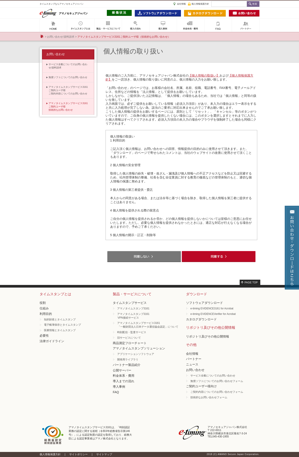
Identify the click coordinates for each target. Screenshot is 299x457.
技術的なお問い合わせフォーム (208, 397)
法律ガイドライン (52, 341)
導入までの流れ (123, 381)
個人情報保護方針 (200, 4)
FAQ (218, 25)
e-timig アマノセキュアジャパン (64, 13)
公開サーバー (122, 370)
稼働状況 (119, 12)
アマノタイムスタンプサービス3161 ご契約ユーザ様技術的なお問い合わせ (68, 106)
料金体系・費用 (123, 375)
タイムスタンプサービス (130, 303)
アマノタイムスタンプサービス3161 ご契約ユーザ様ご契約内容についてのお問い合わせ (68, 90)
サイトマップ (104, 454)
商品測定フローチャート (130, 343)
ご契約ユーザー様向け (201, 386)
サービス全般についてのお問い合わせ (212, 375)
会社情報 (181, 4)
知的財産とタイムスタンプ (60, 319)
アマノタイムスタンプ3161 (133, 308)
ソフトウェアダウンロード (204, 303)
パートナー (245, 25)
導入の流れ (135, 25)
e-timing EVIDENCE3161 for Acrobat (211, 308)
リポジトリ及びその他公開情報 (207, 336)
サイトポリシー (78, 454)
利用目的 (46, 314)
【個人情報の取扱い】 (204, 75)
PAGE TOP (251, 282)
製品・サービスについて (108, 25)
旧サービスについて (129, 337)
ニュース (192, 364)
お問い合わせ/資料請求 (60, 36)
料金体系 (190, 25)
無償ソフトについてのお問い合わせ (68, 77)
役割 (43, 303)
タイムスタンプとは (80, 25)
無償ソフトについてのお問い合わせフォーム (216, 381)
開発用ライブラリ (127, 359)
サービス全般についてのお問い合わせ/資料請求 (68, 66)
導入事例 (163, 25)
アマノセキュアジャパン (53, 25)
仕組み (44, 308)
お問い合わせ (55, 54)
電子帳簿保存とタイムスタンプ (62, 324)
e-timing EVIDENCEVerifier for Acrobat (213, 314)
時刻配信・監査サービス (131, 332)
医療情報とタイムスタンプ (60, 330)
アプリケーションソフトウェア (135, 354)
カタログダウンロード (201, 319)
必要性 (44, 335)
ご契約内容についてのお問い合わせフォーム (216, 391)
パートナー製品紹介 (126, 365)
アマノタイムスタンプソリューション (139, 348)
